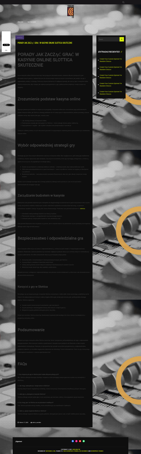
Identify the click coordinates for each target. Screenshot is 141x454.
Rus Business (83, 451)
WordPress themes (97, 451)
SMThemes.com (50, 451)
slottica (19, 37)
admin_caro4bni (36, 422)
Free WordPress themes (71, 451)
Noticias (32, 22)
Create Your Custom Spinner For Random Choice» (111, 60)
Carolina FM (76, 449)
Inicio (20, 22)
